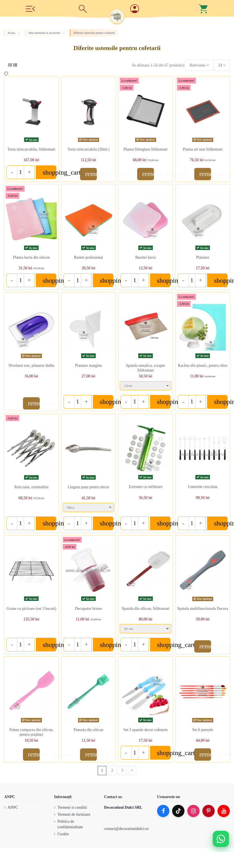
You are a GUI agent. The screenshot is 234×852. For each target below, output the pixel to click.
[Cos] (203, 8)
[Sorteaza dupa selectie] (199, 65)
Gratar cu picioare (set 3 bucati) (31, 608)
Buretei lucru (145, 257)
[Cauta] (83, 8)
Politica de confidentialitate (70, 824)
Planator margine (88, 365)
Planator (202, 257)
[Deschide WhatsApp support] (221, 839)
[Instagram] (193, 811)
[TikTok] (178, 811)
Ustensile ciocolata (202, 487)
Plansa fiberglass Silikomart (146, 149)
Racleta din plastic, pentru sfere (203, 365)
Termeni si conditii (72, 807)
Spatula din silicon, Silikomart (145, 608)
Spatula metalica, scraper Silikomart (145, 367)
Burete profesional (88, 257)
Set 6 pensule (202, 730)
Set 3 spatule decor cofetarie (145, 730)
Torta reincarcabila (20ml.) (88, 149)
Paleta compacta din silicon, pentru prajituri (31, 732)
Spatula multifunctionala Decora (202, 608)
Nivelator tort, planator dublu (31, 365)
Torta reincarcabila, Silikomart (31, 149)
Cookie (63, 834)
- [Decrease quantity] (12, 172)
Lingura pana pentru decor (88, 487)
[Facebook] (163, 811)
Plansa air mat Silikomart (203, 149)
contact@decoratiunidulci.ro (126, 829)
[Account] (151, 9)
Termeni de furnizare (73, 814)
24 (222, 65)
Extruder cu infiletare (145, 487)
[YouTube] (223, 811)
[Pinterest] (208, 811)
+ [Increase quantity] (29, 172)
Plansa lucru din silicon (31, 257)
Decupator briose (88, 608)
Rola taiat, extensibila (31, 487)
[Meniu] (30, 8)
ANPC (13, 807)
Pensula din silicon (88, 730)
